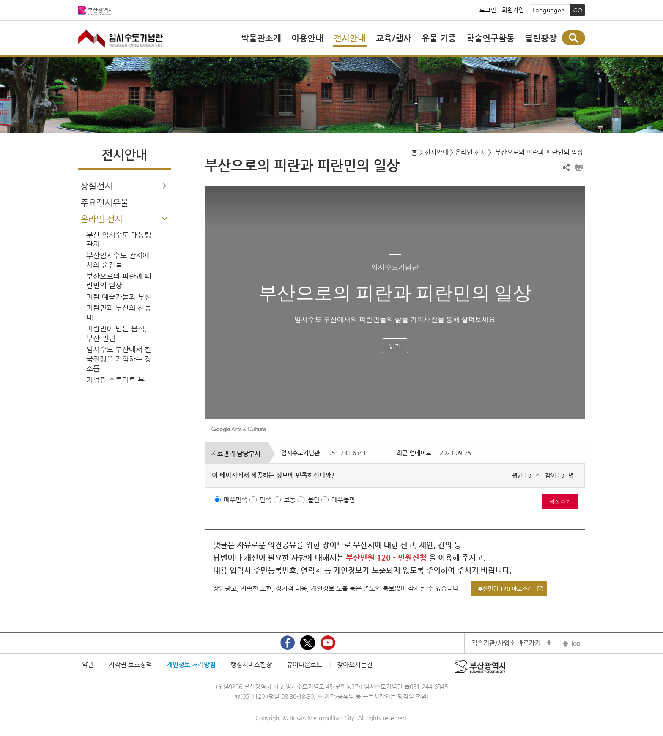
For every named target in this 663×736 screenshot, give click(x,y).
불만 (314, 499)
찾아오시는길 (355, 664)
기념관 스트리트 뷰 (115, 380)
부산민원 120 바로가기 (505, 589)
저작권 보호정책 (130, 664)
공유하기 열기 (566, 167)
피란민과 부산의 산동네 (118, 313)
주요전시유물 (104, 203)
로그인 (487, 10)
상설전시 (96, 186)
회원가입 (513, 10)
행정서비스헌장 (251, 664)
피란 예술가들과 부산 (118, 297)
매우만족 (235, 499)
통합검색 (573, 37)
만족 (265, 499)
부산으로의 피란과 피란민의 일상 (118, 281)
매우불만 (343, 499)
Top (575, 642)
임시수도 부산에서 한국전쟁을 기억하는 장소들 (118, 358)
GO (578, 10)
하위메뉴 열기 (164, 185)
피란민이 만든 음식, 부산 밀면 (116, 333)
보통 (290, 499)
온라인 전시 (101, 219)
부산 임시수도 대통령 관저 (118, 240)
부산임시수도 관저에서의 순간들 (117, 260)
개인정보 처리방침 (191, 664)
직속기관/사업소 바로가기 (506, 642)
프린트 (579, 167)
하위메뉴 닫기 (164, 218)
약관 (88, 664)
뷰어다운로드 (304, 664)
